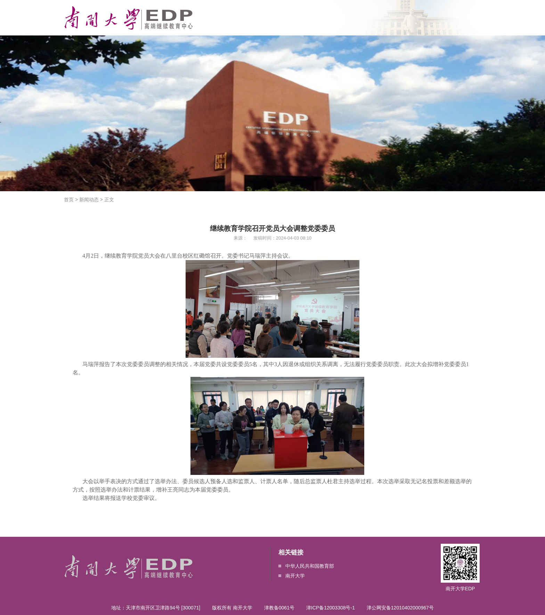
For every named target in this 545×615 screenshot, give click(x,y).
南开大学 (291, 575)
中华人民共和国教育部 (306, 566)
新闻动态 (89, 199)
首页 (69, 199)
